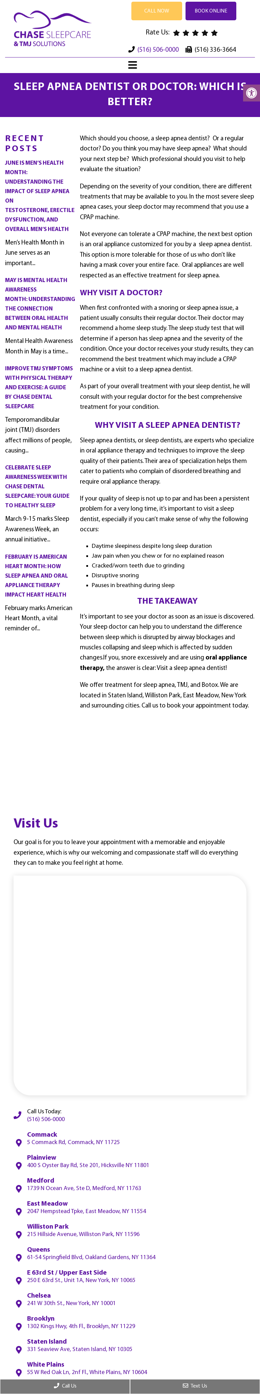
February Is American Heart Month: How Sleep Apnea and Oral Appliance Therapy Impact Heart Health (36, 576)
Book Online (211, 11)
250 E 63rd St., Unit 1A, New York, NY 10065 (81, 1281)
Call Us (65, 1386)
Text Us (195, 1386)
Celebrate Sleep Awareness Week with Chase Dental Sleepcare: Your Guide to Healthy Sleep (37, 487)
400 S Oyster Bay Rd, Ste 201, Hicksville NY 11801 (88, 1166)
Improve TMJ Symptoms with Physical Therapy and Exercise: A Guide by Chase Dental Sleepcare (39, 388)
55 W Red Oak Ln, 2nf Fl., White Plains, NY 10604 (87, 1373)
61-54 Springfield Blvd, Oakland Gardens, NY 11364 (91, 1258)
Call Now (156, 11)
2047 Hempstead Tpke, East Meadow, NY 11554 (86, 1212)
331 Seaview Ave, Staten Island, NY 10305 (79, 1350)
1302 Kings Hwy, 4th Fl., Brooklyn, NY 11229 (81, 1327)
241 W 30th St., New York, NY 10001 (71, 1304)
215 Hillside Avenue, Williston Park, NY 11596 (83, 1235)
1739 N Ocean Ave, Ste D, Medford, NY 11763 (84, 1189)
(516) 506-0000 (158, 50)
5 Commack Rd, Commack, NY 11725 (73, 1143)
